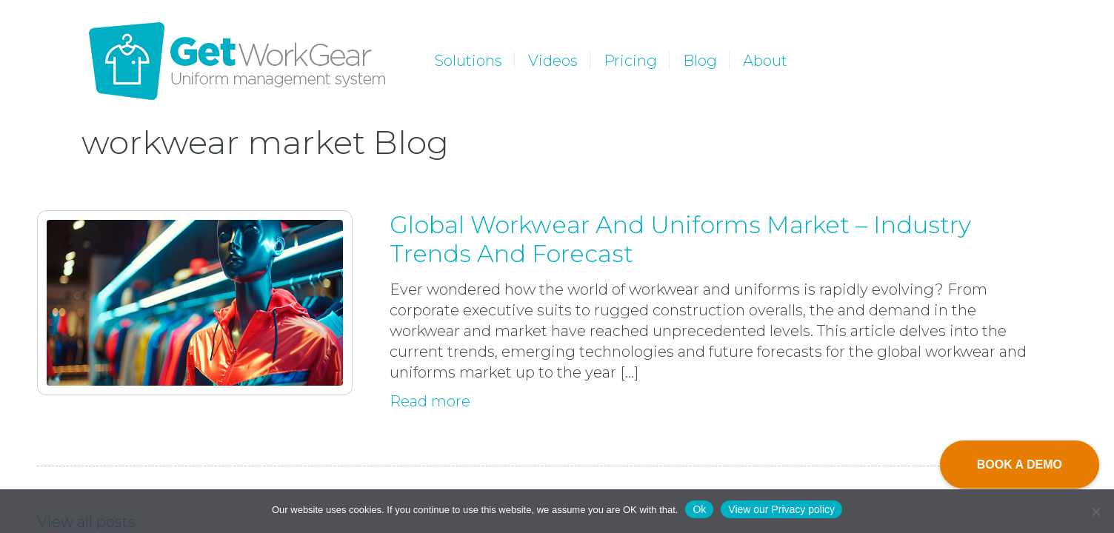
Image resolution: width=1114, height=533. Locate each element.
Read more (430, 401)
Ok (699, 509)
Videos (553, 61)
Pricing (630, 61)
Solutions (468, 61)
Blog (700, 61)
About (765, 61)
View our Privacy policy (781, 509)
